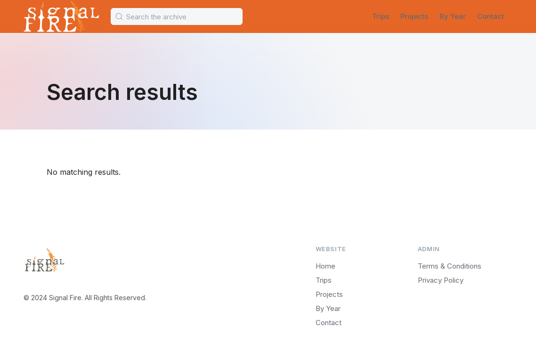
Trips (380, 16)
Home (325, 266)
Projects (414, 16)
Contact (490, 16)
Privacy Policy (440, 280)
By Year (452, 16)
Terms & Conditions (449, 266)
